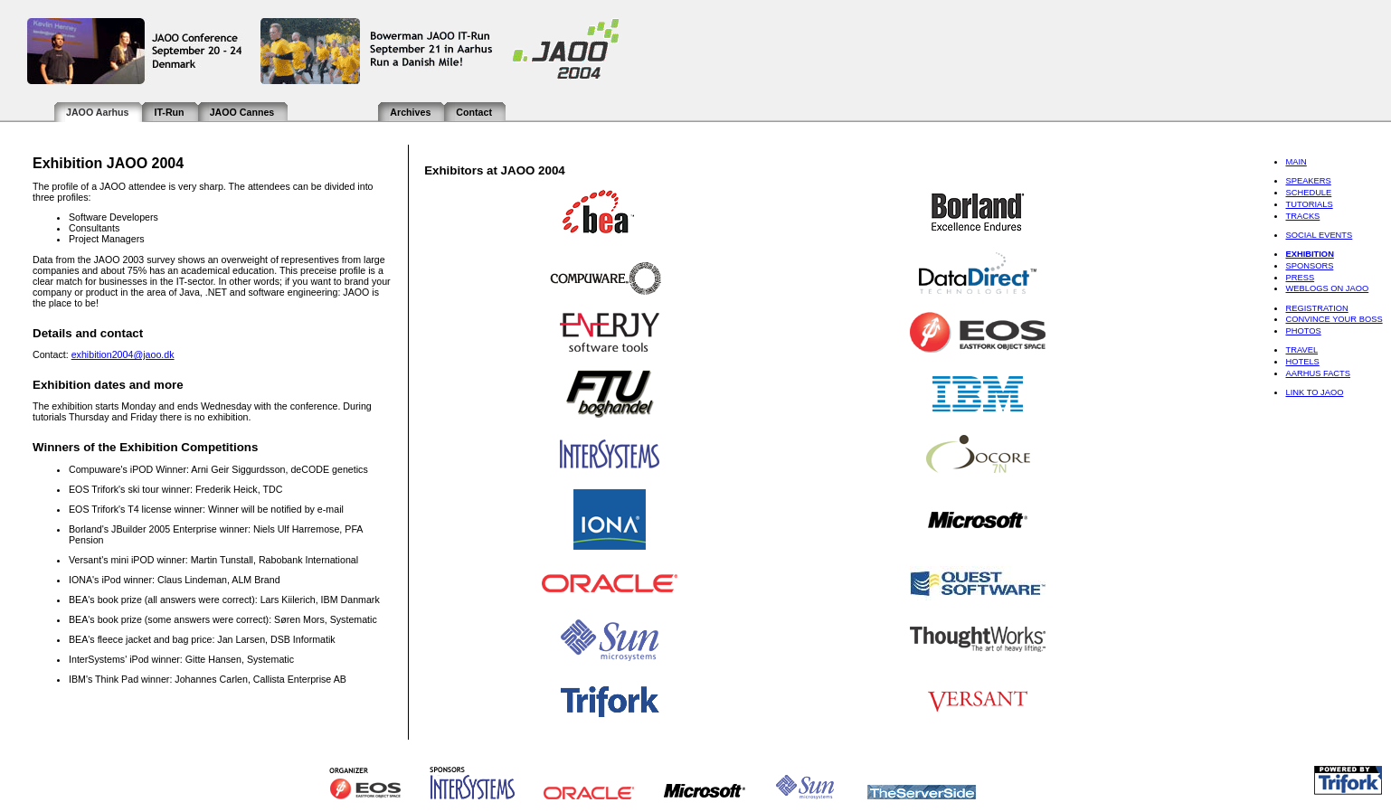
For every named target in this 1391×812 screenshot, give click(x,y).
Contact (474, 112)
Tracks (1302, 216)
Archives (410, 112)
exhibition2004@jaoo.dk (123, 354)
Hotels (1302, 361)
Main (1295, 161)
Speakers (1307, 180)
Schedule (1308, 192)
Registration (1316, 308)
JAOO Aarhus (97, 112)
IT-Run (169, 112)
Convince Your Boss (1333, 319)
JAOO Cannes (242, 112)
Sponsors (1309, 265)
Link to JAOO (1314, 392)
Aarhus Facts (1317, 373)
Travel (1301, 349)
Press (1299, 277)
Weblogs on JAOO (1326, 288)
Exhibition (1309, 254)
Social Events (1318, 235)
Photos (1302, 330)
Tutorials (1308, 204)
